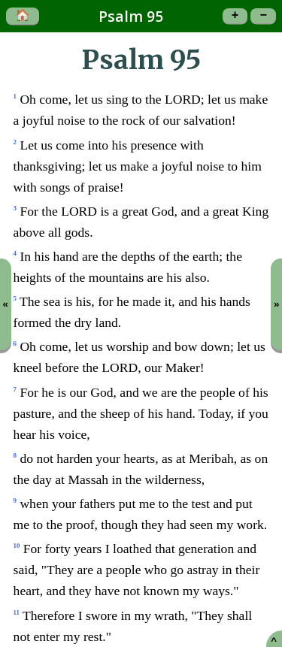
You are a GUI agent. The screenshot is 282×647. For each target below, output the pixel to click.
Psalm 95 (131, 16)
